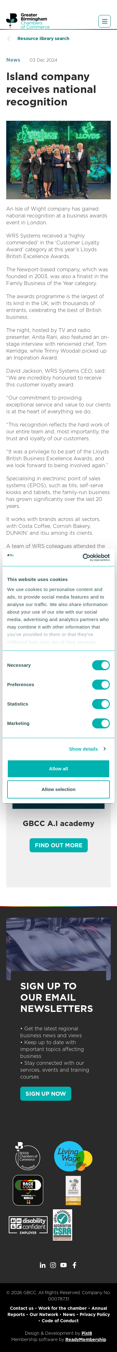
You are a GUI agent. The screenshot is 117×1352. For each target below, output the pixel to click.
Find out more (58, 845)
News (13, 60)
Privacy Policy (95, 1314)
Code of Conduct (60, 1320)
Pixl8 (87, 1333)
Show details (83, 749)
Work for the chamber (62, 1308)
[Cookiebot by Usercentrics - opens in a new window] (83, 558)
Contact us (22, 1308)
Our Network (44, 1314)
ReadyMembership (85, 1339)
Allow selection (58, 789)
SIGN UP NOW (46, 1093)
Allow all (58, 768)
